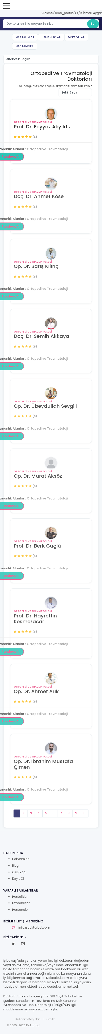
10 (84, 813)
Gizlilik (50, 1019)
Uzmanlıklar (51, 37)
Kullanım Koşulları (28, 1019)
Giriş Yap (19, 872)
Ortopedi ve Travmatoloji (33, 122)
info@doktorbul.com (31, 928)
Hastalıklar (25, 37)
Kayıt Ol (18, 879)
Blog (15, 866)
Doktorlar (76, 37)
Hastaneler (24, 46)
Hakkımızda (20, 859)
